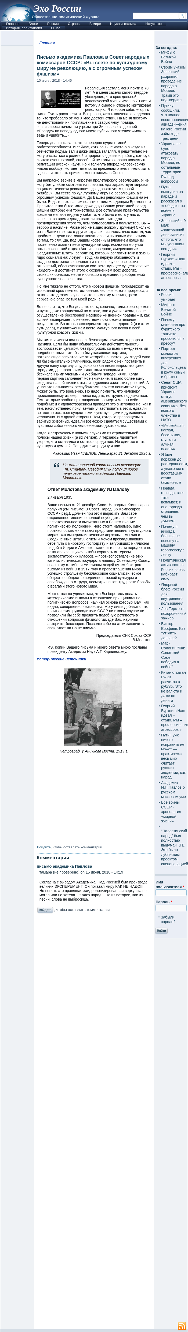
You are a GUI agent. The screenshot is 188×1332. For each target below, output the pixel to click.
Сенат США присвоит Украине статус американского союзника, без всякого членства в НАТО (174, 401)
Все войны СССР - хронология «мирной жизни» (171, 811)
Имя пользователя (170, 884)
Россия (53, 24)
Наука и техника (123, 24)
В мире (95, 24)
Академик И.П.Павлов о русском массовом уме (173, 790)
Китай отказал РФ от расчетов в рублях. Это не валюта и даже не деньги (173, 686)
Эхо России (57, 8)
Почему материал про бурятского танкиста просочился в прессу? (173, 331)
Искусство (153, 24)
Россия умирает (168, 297)
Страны (74, 24)
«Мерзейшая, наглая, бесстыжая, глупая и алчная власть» (173, 437)
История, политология (24, 28)
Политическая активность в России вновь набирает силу (173, 569)
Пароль (164, 902)
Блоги (33, 24)
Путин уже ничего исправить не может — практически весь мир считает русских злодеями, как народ (173, 756)
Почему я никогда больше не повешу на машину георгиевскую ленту (173, 540)
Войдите (44, 847)
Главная (12, 24)
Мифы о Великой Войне (168, 57)
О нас (55, 28)
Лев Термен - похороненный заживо (173, 613)
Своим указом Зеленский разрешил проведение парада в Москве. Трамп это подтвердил (173, 83)
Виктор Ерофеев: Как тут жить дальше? (173, 631)
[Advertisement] (94, 1123)
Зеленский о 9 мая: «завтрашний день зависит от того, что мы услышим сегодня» (173, 235)
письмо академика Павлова (64, 866)
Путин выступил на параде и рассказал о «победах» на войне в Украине (173, 201)
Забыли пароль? (168, 919)
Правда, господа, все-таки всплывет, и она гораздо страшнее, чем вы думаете (172, 504)
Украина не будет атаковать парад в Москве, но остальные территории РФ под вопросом (171, 162)
